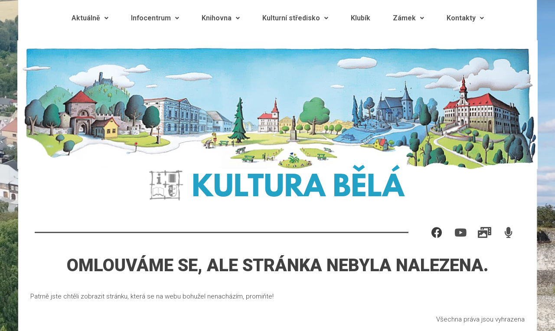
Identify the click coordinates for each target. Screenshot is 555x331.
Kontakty (465, 18)
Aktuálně (90, 18)
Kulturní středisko (295, 18)
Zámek (408, 18)
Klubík (360, 18)
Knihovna (221, 18)
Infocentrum (155, 18)
